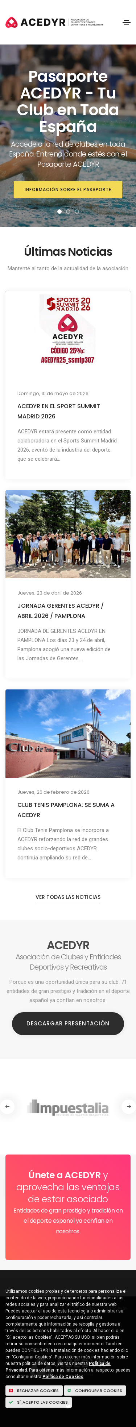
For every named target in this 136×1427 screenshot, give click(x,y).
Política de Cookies (62, 1376)
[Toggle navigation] (127, 22)
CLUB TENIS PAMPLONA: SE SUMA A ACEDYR (66, 810)
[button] (59, 211)
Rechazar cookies (34, 1390)
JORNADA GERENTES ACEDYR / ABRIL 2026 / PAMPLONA (60, 611)
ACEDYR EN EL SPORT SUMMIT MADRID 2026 (58, 411)
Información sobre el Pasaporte (68, 189)
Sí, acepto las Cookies (38, 1402)
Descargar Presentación (68, 1023)
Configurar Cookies (94, 1390)
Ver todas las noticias (68, 897)
